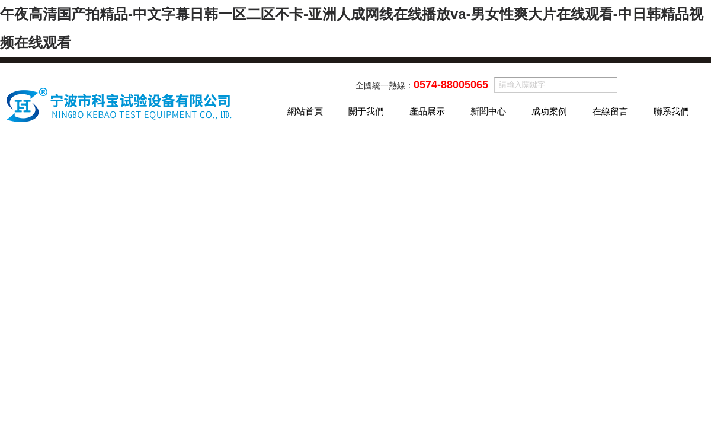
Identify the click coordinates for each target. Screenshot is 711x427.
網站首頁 (305, 111)
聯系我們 (671, 111)
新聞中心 (488, 111)
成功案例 (549, 111)
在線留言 (610, 111)
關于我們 (366, 111)
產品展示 (427, 111)
